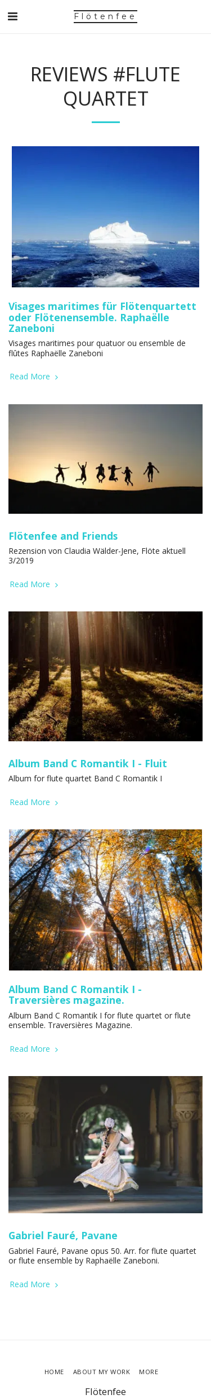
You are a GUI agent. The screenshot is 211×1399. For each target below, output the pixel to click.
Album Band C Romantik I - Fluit (87, 763)
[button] (12, 16)
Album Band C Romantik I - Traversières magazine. (75, 994)
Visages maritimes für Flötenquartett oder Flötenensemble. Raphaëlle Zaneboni (102, 317)
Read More (35, 376)
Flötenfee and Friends (63, 536)
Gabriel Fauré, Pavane (63, 1235)
